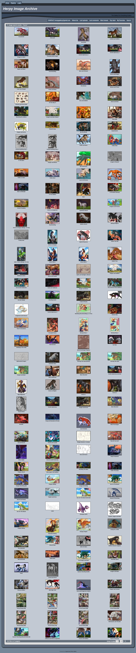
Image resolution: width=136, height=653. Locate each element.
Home (7, 3)
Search (129, 20)
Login (19, 3)
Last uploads (84, 20)
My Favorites (121, 20)
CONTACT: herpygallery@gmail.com (59, 20)
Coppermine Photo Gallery (70, 651)
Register (13, 3)
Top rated (113, 20)
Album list (75, 20)
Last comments (94, 20)
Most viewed (104, 20)
